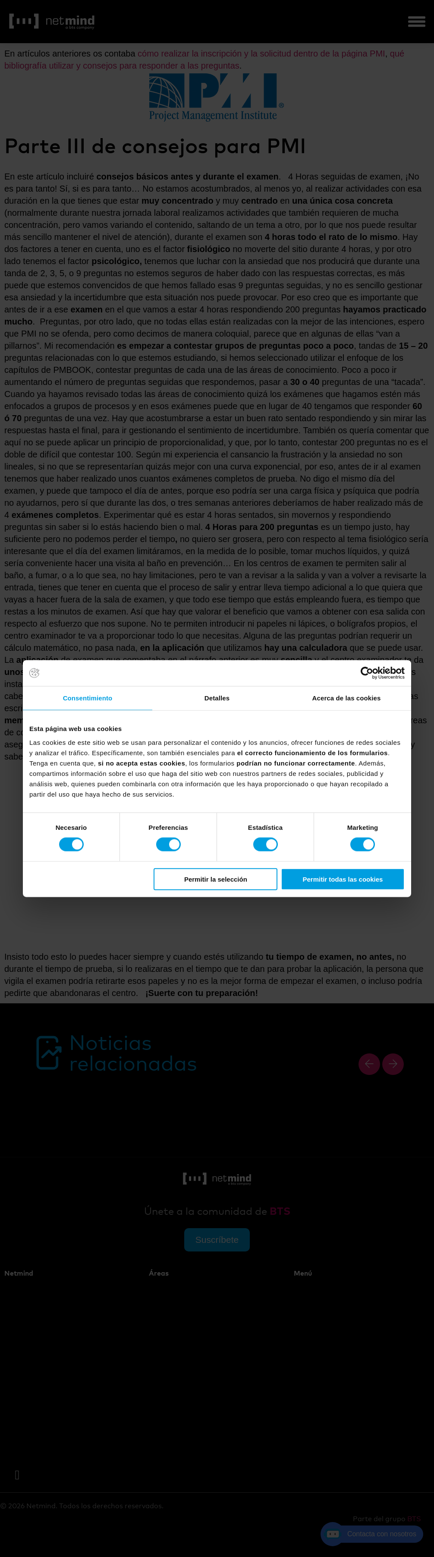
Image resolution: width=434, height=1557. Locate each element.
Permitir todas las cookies (342, 879)
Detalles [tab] (217, 698)
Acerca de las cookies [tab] (346, 698)
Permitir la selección (215, 879)
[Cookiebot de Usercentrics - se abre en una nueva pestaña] (367, 673)
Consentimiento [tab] (88, 698)
